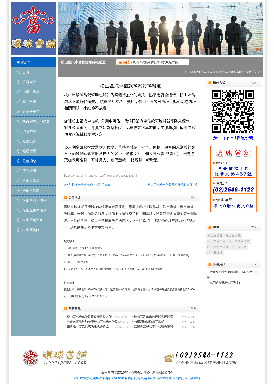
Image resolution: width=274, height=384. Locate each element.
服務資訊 (29, 171)
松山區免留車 (32, 220)
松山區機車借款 (34, 210)
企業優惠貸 (31, 111)
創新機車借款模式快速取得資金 (89, 184)
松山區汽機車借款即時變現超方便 (155, 62)
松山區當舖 (31, 180)
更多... (194, 308)
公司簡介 (29, 82)
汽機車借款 (31, 92)
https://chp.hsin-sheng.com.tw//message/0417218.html (100, 175)
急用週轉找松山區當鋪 (149, 321)
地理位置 (29, 151)
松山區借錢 (31, 230)
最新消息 (29, 161)
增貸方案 (29, 131)
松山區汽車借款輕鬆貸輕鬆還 (83, 62)
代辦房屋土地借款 (36, 121)
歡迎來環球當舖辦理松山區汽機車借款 (92, 321)
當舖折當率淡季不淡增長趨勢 (153, 326)
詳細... (194, 197)
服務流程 (29, 141)
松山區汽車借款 (34, 200)
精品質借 (29, 102)
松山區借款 (31, 190)
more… (255, 82)
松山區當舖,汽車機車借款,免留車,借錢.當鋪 (213, 72)
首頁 (25, 72)
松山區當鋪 (214, 252)
